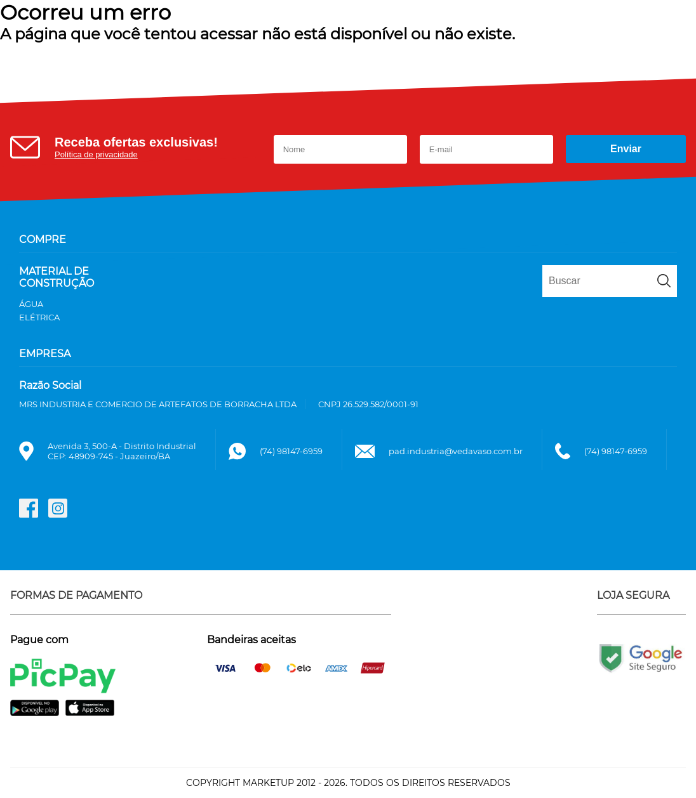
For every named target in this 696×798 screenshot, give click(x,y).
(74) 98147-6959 (291, 451)
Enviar (625, 148)
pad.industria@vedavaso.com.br (456, 451)
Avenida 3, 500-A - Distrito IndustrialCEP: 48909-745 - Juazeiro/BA (122, 451)
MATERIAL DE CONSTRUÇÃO (56, 277)
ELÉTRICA (39, 317)
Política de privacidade (96, 154)
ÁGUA (31, 304)
